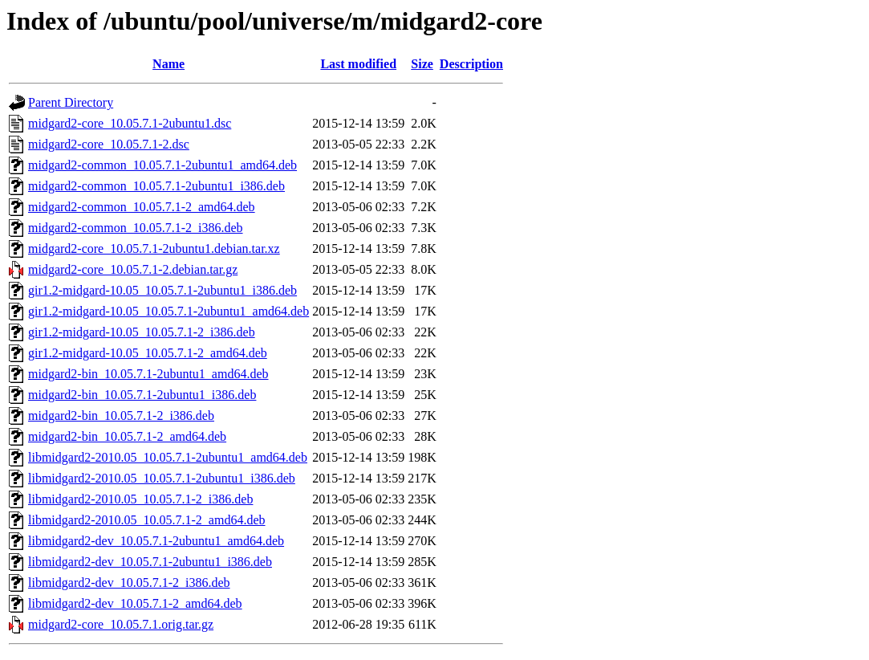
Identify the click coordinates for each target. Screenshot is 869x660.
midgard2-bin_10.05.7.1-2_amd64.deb (127, 436)
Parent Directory (70, 102)
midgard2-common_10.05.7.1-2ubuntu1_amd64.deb (162, 165)
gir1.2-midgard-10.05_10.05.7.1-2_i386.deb (141, 332)
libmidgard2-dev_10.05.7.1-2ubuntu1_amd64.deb (156, 541)
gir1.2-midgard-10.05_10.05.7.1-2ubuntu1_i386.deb (162, 290)
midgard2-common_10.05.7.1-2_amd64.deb (141, 207)
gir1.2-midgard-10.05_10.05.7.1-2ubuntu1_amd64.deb (168, 311)
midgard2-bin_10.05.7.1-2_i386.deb (121, 415)
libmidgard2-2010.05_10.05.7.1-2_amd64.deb (147, 520)
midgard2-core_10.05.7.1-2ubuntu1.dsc (129, 123)
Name (168, 64)
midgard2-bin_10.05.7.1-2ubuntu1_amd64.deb (148, 374)
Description (471, 64)
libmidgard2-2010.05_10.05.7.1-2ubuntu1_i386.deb (161, 478)
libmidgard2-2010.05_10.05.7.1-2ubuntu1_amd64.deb (167, 457)
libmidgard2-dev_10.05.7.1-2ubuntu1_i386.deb (150, 561)
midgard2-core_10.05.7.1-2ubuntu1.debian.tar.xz (154, 248)
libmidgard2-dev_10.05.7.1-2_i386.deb (129, 582)
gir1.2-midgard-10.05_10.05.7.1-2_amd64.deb (147, 353)
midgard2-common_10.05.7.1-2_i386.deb (135, 227)
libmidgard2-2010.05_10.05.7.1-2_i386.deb (140, 499)
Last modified (358, 64)
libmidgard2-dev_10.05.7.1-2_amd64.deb (135, 603)
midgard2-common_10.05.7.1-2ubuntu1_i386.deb (156, 186)
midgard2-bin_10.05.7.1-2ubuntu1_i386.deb (142, 394)
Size (422, 64)
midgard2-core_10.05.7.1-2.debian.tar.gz (133, 269)
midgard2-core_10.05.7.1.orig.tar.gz (120, 624)
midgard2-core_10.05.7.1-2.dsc (108, 144)
